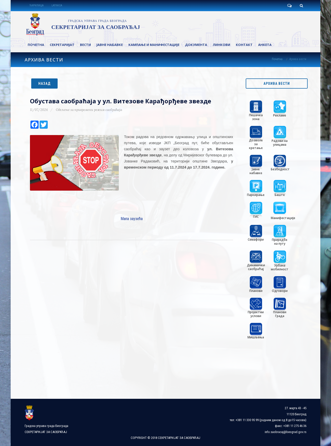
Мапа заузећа (132, 218)
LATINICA (57, 5)
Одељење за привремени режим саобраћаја (89, 110)
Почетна (277, 59)
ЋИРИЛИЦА (36, 5)
